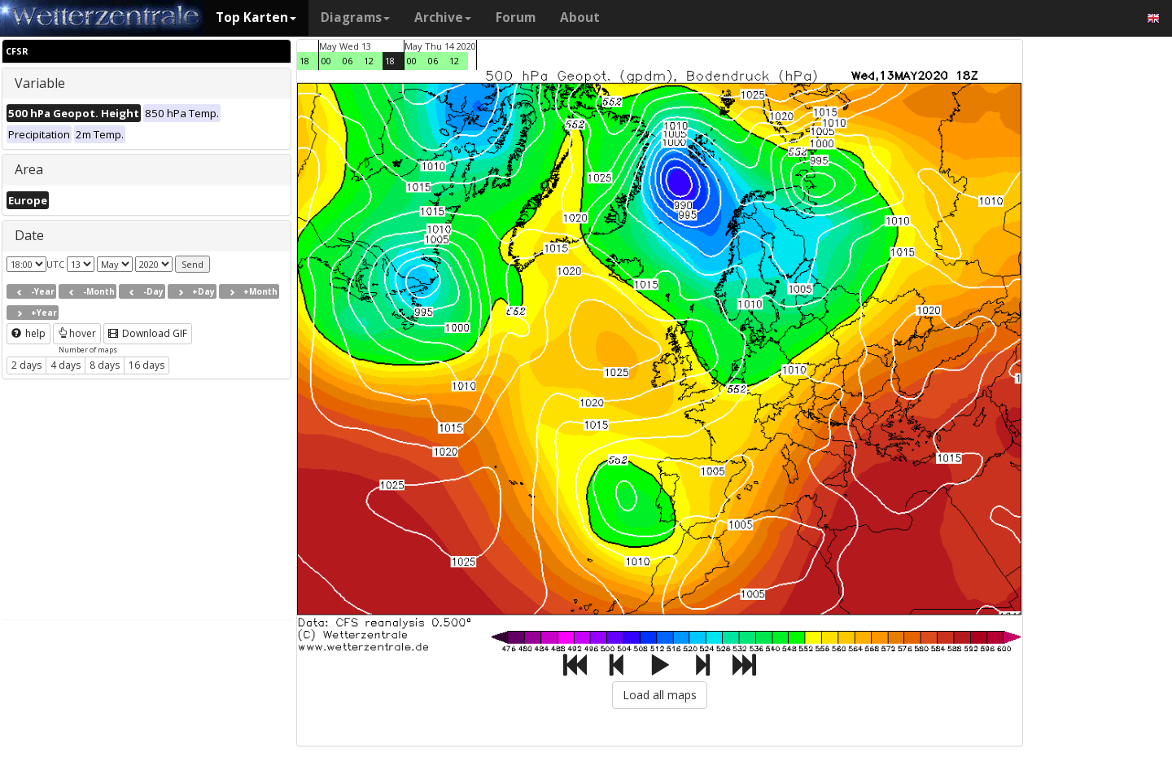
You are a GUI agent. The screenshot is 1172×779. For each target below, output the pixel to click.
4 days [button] (65, 365)
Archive (442, 17)
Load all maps (660, 694)
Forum (516, 17)
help (28, 333)
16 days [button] (146, 365)
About (580, 17)
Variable (40, 83)
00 (326, 61)
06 (347, 61)
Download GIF (147, 333)
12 (369, 61)
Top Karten (256, 17)
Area (29, 169)
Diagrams (355, 17)
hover (77, 333)
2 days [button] (26, 365)
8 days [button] (105, 365)
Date (29, 235)
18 (304, 61)
